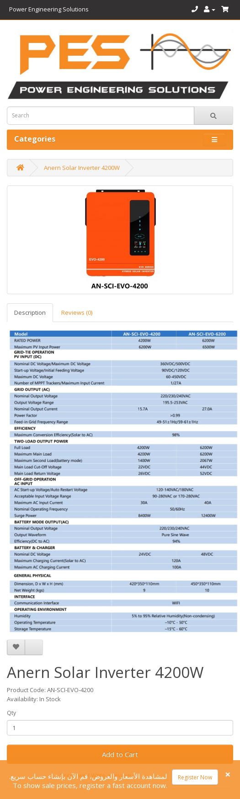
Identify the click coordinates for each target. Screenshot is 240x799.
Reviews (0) (76, 312)
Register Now (195, 777)
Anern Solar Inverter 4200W (82, 168)
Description (30, 312)
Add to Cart (120, 754)
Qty (11, 713)
